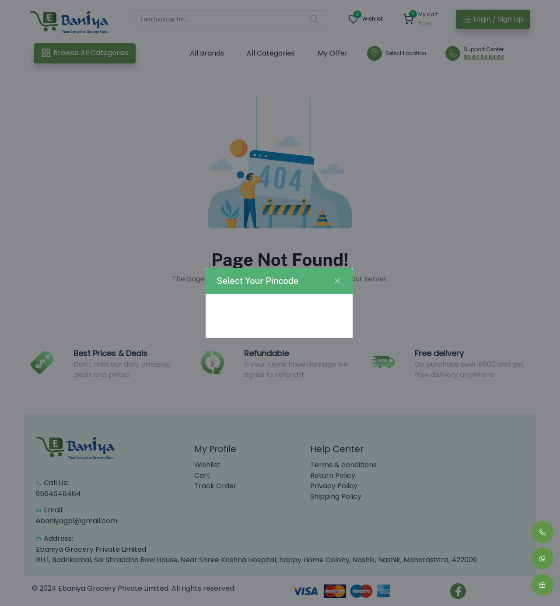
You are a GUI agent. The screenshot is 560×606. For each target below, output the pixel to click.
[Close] (337, 281)
